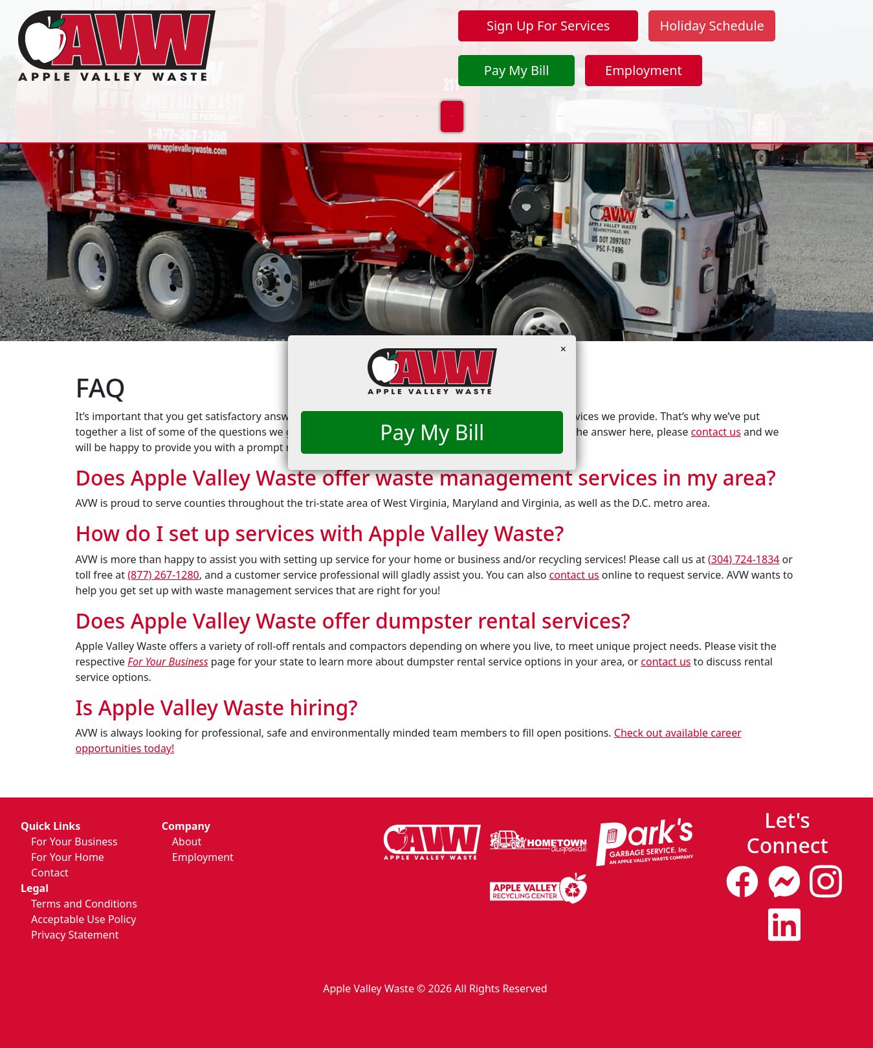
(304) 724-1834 (743, 559)
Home (61, 107)
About (186, 841)
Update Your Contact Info (644, 107)
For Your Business (251, 107)
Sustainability (359, 107)
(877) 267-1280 (163, 575)
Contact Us (525, 107)
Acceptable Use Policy (83, 919)
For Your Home (142, 107)
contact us (716, 432)
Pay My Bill (516, 70)
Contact (50, 872)
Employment (643, 70)
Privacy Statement (75, 935)
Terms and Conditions (84, 904)
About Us (446, 107)
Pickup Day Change (780, 107)
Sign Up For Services (548, 25)
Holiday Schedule (711, 25)
